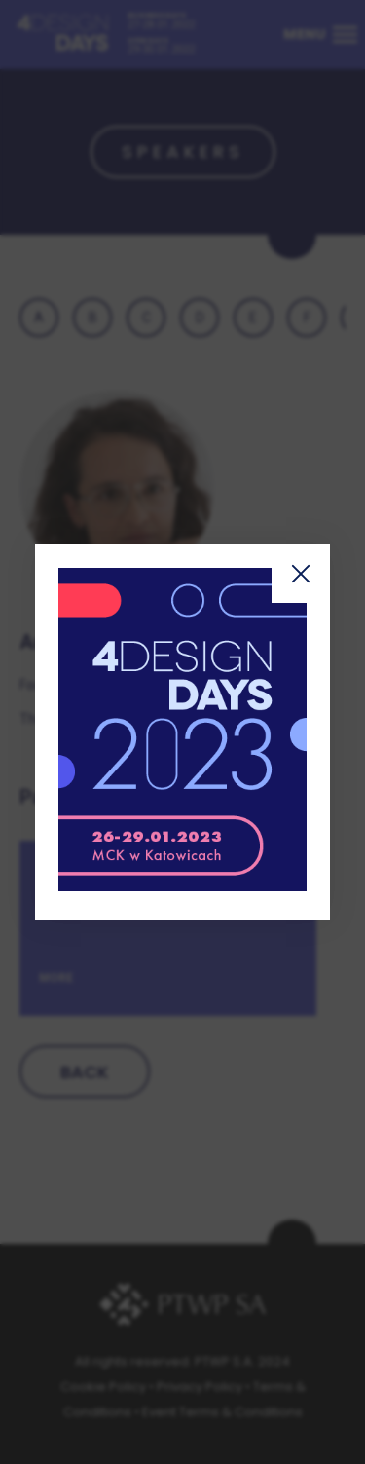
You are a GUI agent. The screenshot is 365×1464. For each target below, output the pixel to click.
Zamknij (301, 573)
